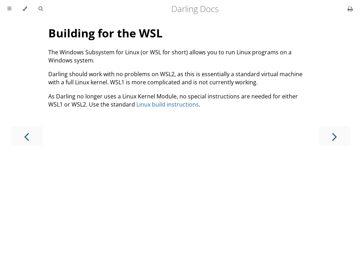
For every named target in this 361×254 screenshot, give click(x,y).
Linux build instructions (167, 104)
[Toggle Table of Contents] (9, 9)
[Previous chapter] (26, 136)
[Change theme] (25, 9)
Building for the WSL (105, 33)
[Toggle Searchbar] (40, 9)
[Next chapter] (334, 136)
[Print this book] (350, 9)
